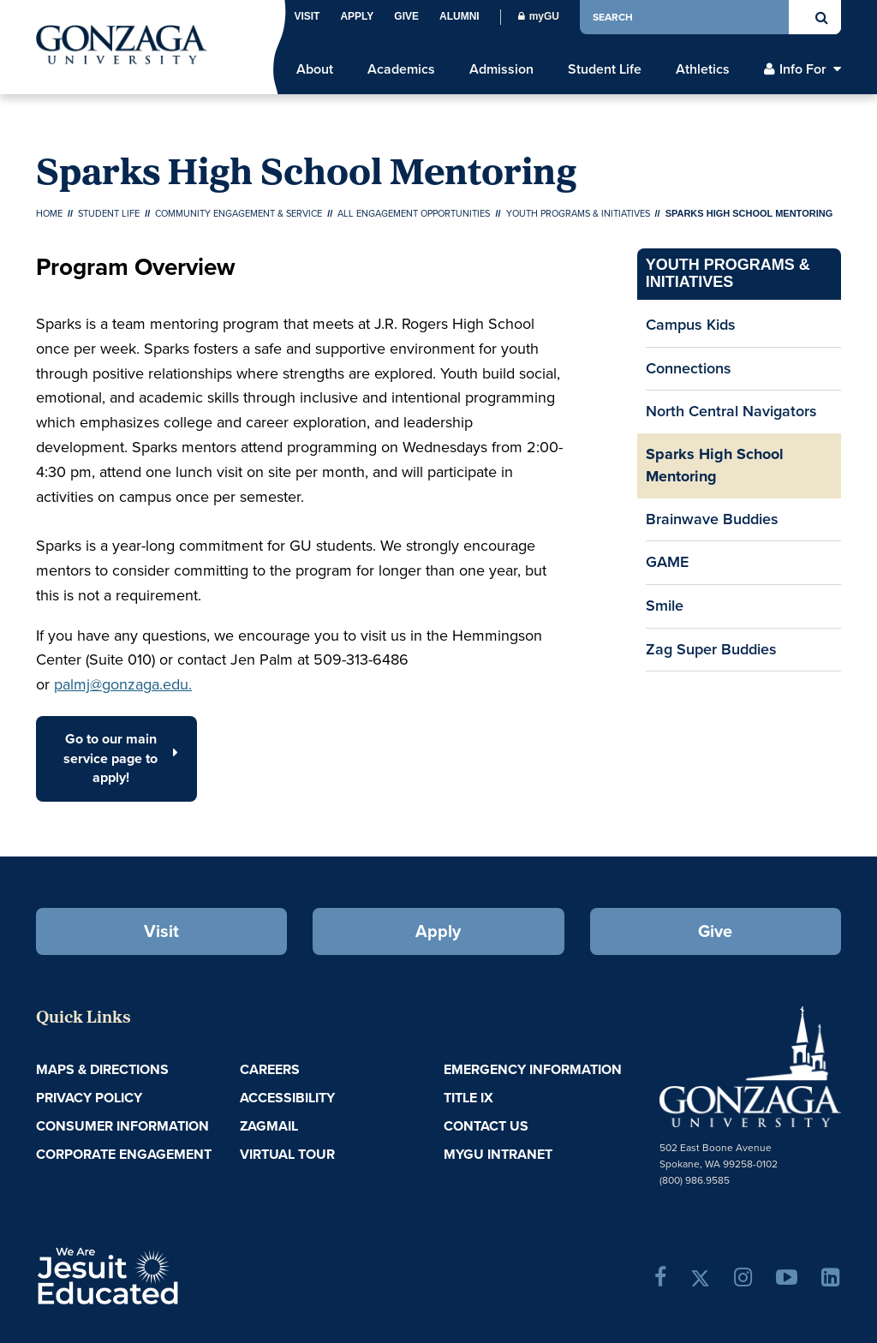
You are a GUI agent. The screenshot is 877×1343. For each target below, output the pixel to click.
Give (406, 16)
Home (49, 213)
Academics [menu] (401, 69)
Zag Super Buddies (711, 649)
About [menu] (314, 69)
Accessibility (287, 1097)
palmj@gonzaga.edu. (123, 684)
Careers (270, 1069)
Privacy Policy (89, 1097)
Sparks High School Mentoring (715, 465)
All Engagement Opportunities (413, 213)
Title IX (468, 1097)
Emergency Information (533, 1069)
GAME (667, 562)
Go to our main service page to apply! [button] (120, 758)
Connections (688, 368)
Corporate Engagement (124, 1154)
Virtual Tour (287, 1154)
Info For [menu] (802, 69)
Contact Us (486, 1126)
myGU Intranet (498, 1154)
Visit (306, 16)
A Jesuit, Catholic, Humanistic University (167, 1274)
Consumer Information (122, 1126)
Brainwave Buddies (712, 519)
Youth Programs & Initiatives (578, 213)
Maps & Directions (102, 1069)
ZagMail (269, 1126)
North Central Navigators (731, 411)
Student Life (109, 213)
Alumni (459, 16)
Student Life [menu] (604, 69)
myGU (538, 16)
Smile (664, 605)
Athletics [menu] (703, 69)
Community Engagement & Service (238, 213)
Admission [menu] (501, 69)
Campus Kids (691, 324)
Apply (356, 16)
